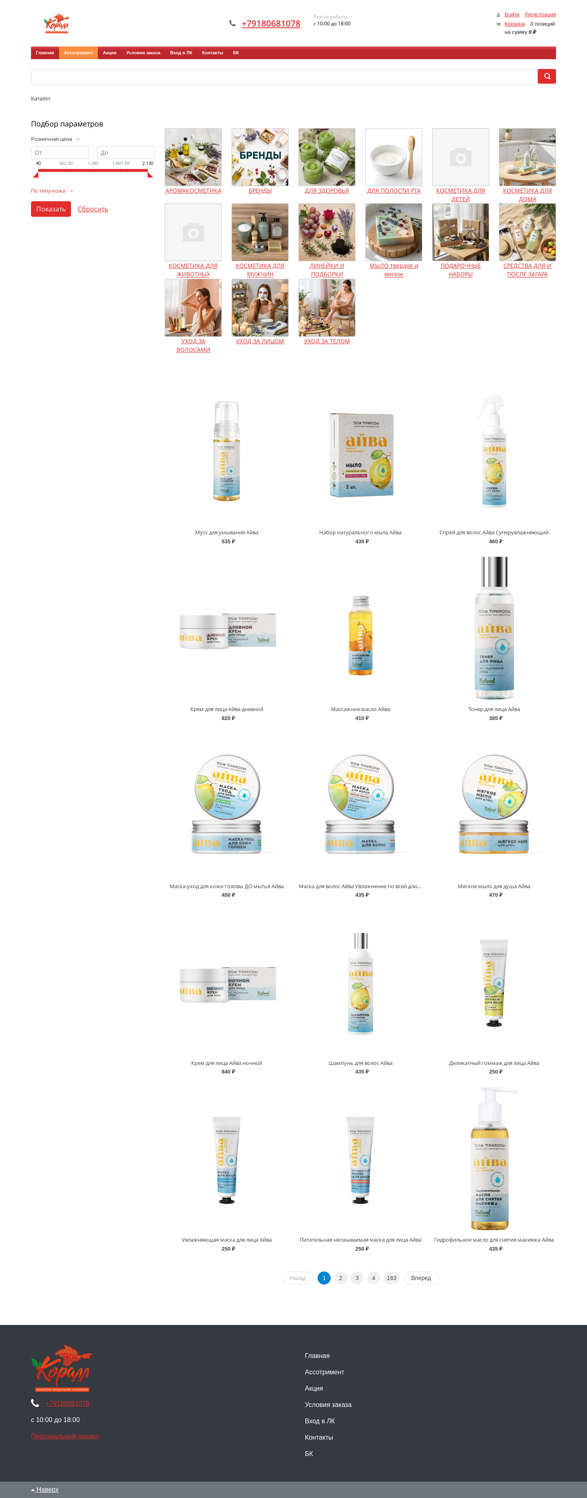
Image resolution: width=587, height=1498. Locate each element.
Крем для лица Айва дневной (226, 709)
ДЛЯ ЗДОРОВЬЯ (327, 190)
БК (236, 52)
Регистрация (540, 14)
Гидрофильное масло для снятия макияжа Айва (494, 1239)
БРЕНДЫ (260, 190)
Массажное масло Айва (360, 709)
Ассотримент (78, 52)
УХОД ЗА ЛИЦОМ (260, 341)
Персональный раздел (65, 1436)
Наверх (45, 1489)
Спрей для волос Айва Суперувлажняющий (494, 532)
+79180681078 (271, 23)
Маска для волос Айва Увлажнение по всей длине (361, 886)
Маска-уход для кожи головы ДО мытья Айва (227, 886)
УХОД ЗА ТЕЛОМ (327, 341)
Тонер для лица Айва (494, 709)
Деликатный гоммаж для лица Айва (494, 1063)
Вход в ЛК (181, 52)
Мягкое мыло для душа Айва (494, 886)
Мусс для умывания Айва (226, 532)
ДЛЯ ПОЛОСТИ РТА (394, 190)
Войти (512, 14)
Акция (109, 52)
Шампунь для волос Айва (361, 1063)
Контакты (212, 52)
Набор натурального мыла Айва (360, 532)
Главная (45, 52)
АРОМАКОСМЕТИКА (193, 190)
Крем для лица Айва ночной (226, 1063)
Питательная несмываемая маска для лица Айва (360, 1239)
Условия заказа (143, 52)
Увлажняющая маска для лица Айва (227, 1239)
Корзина (515, 24)
